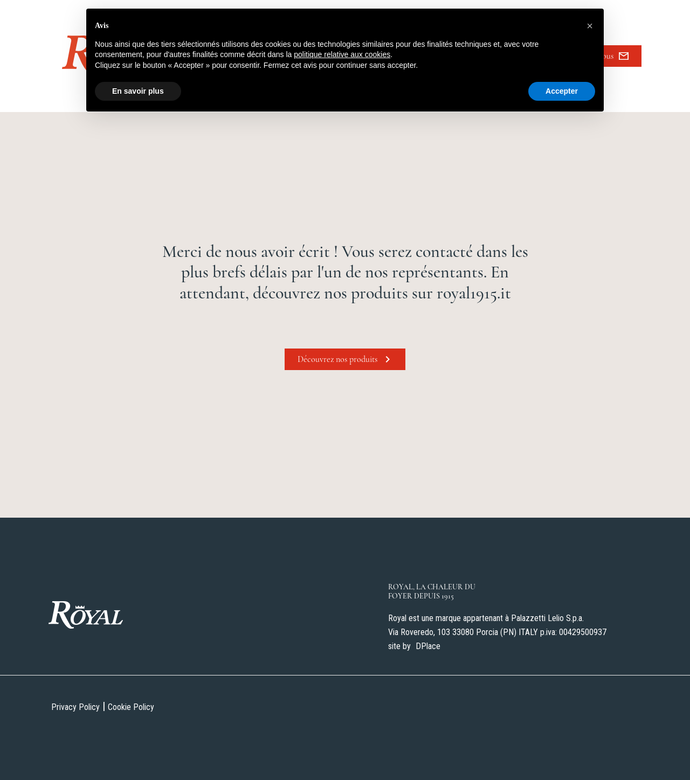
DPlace (428, 646)
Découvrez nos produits (345, 359)
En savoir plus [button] (138, 91)
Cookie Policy (131, 707)
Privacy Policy (75, 707)
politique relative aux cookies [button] (342, 54)
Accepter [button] (562, 91)
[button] (589, 25)
